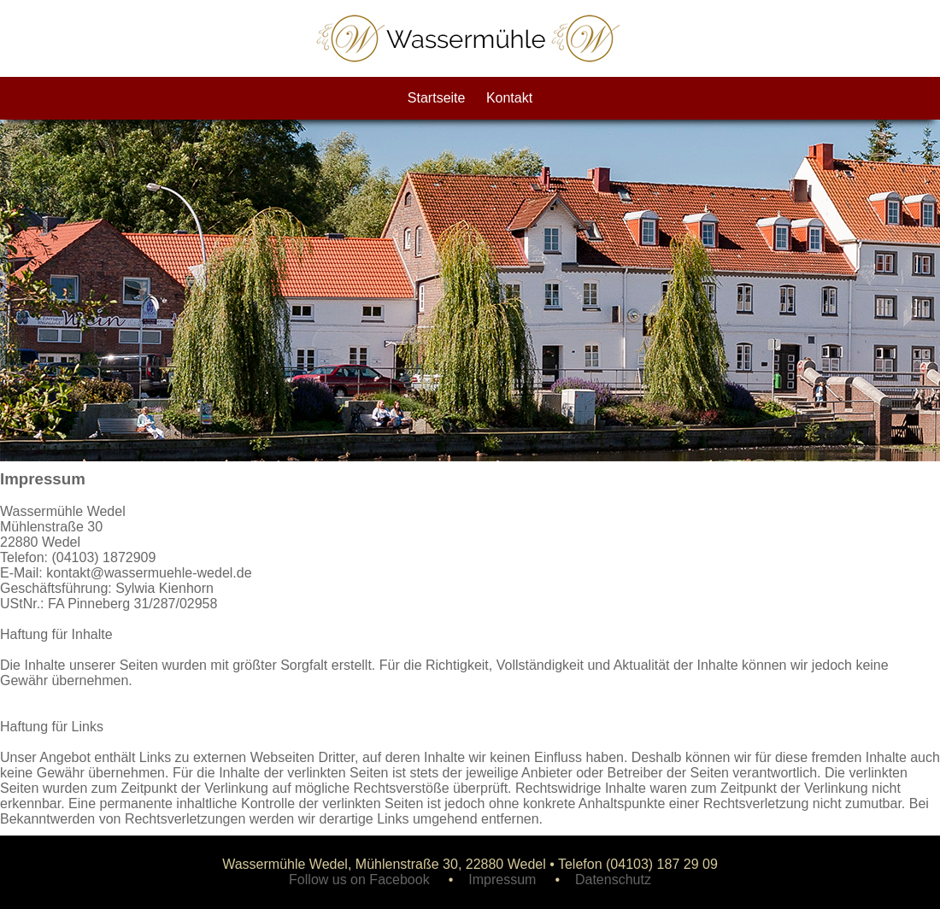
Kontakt (509, 98)
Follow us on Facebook (359, 879)
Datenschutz (613, 879)
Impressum (502, 879)
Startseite (437, 98)
